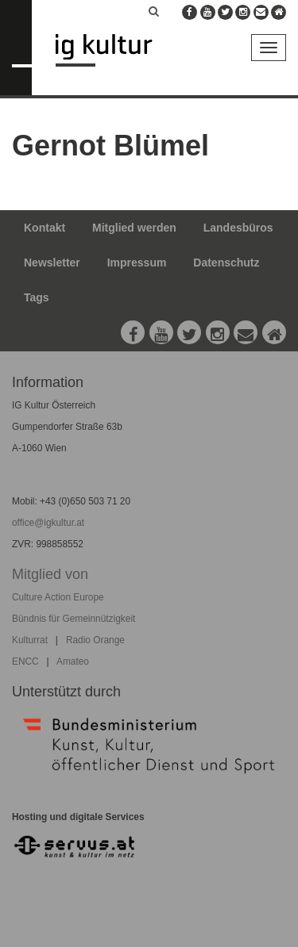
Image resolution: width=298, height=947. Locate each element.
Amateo (72, 661)
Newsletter (52, 262)
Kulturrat (30, 640)
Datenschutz (226, 262)
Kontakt (44, 227)
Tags (36, 297)
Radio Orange (95, 640)
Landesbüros (238, 227)
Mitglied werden (134, 227)
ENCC (25, 661)
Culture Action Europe (58, 597)
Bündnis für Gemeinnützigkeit (73, 618)
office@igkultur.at (48, 522)
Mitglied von (50, 574)
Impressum (137, 262)
